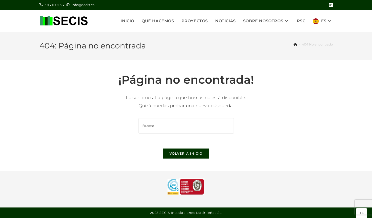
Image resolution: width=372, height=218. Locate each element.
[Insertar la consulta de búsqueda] (186, 126)
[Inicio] (295, 44)
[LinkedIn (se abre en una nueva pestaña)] (330, 5)
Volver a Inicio (186, 153)
